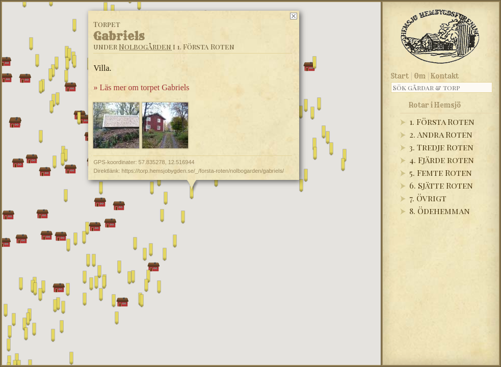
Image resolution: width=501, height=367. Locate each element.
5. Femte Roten (440, 172)
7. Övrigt (427, 198)
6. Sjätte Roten (441, 185)
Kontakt (445, 76)
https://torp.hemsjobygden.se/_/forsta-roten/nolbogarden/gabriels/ (202, 171)
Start (400, 76)
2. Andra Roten (440, 134)
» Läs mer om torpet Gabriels (141, 87)
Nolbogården (145, 46)
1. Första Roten (441, 121)
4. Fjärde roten (441, 159)
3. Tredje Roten (441, 147)
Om (420, 76)
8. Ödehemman (439, 210)
